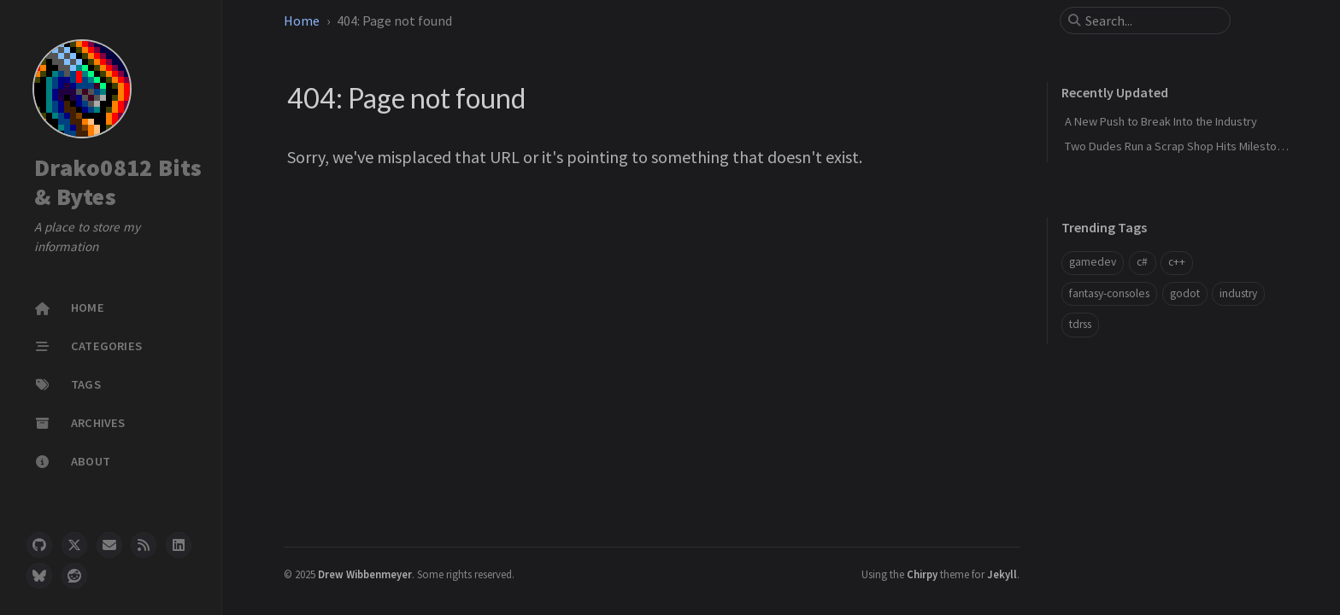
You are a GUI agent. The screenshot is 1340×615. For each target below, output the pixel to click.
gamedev (1092, 262)
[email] (109, 545)
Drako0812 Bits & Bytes (118, 182)
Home (302, 20)
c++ (1176, 262)
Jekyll (1002, 574)
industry (1238, 293)
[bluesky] (39, 576)
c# (1142, 262)
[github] (39, 545)
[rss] (144, 545)
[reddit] (74, 576)
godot (1185, 293)
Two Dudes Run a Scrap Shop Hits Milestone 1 (1181, 146)
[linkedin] (179, 545)
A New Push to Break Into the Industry (1161, 121)
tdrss (1080, 324)
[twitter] (74, 545)
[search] (1152, 20)
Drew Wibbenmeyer (365, 574)
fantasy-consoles (1109, 293)
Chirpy (922, 574)
